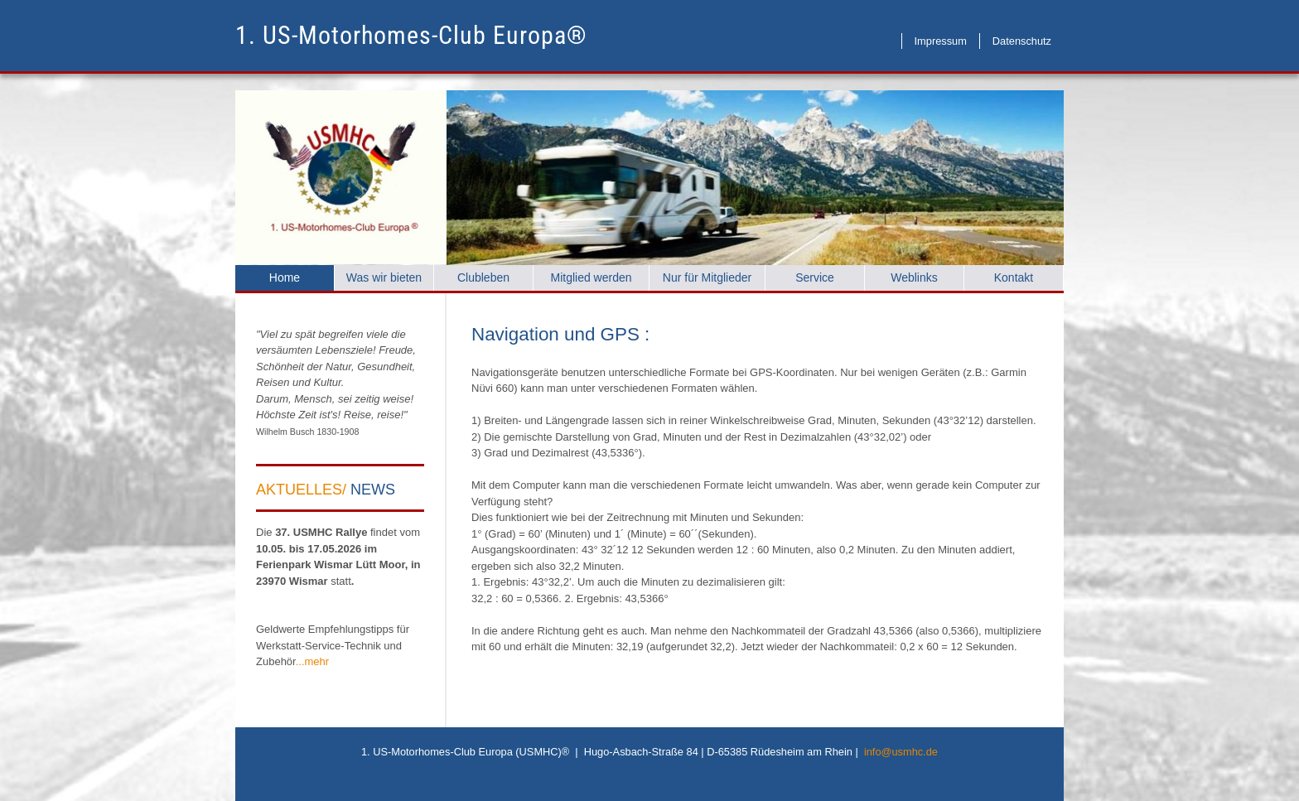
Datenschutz (1021, 41)
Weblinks (914, 277)
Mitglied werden (590, 277)
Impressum (941, 41)
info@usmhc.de (901, 752)
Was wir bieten (384, 277)
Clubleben (483, 277)
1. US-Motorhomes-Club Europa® (411, 35)
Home (284, 277)
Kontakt (1013, 277)
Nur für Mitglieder (707, 277)
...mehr (312, 661)
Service (814, 277)
